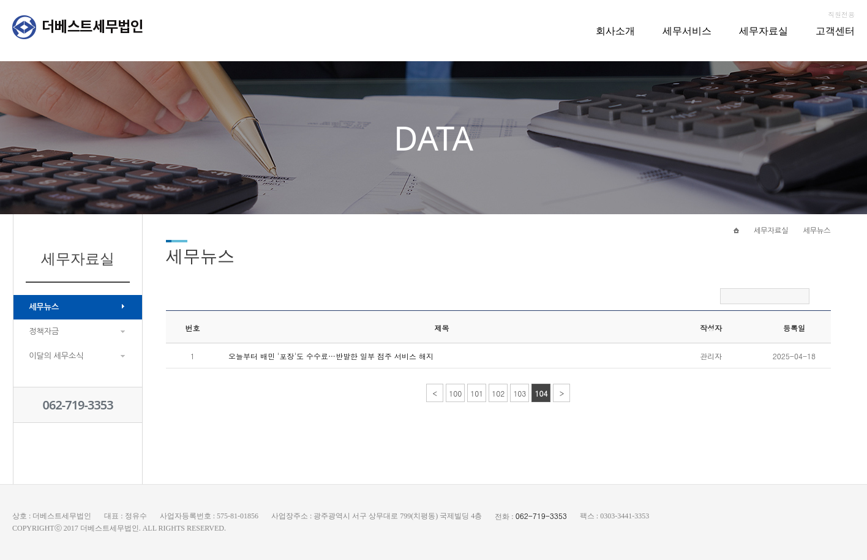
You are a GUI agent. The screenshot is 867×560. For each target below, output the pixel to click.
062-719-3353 (78, 405)
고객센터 (835, 30)
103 (519, 393)
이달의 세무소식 (56, 356)
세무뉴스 (44, 307)
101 (476, 393)
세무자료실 (763, 30)
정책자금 (44, 331)
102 (498, 393)
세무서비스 (686, 30)
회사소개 (615, 30)
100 (455, 393)
